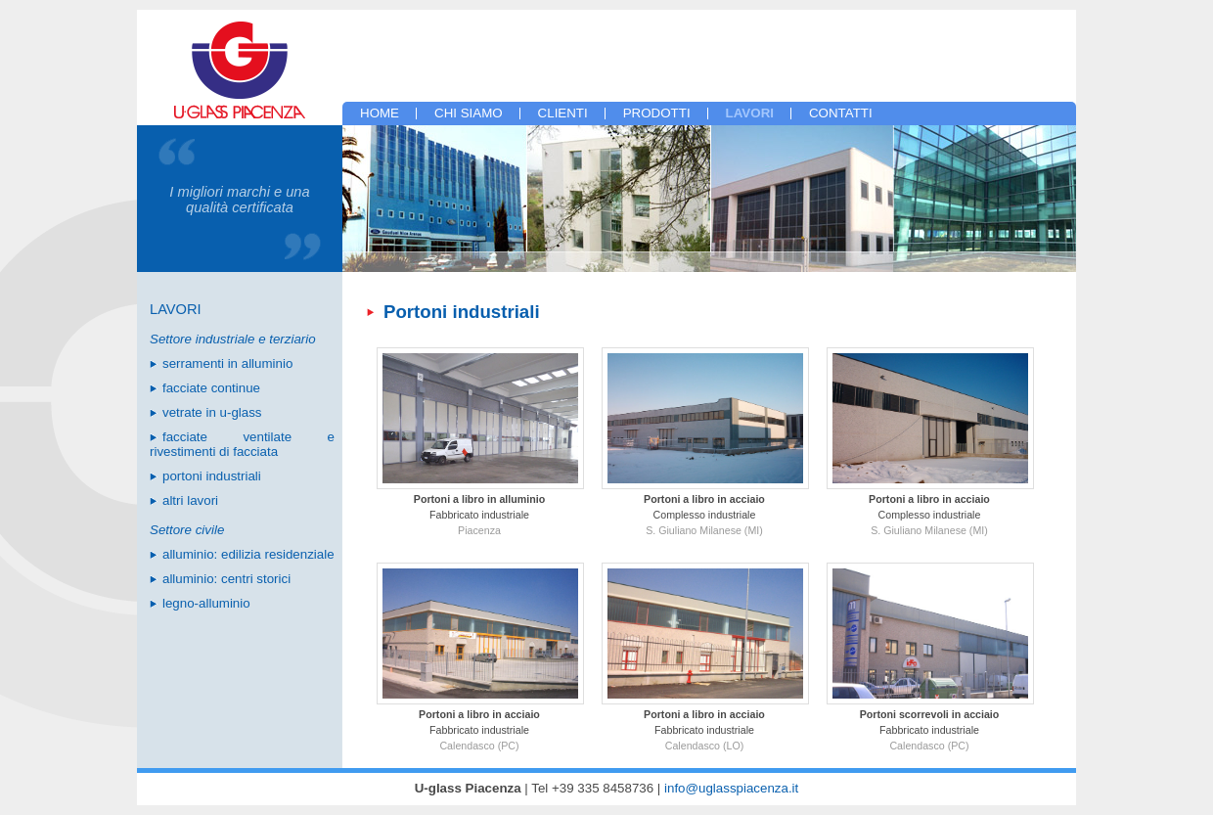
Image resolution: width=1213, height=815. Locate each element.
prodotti (657, 113)
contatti (841, 113)
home (379, 113)
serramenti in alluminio (227, 363)
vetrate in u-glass (212, 412)
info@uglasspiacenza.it (731, 788)
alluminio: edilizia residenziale (248, 554)
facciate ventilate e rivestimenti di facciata (242, 444)
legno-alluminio (206, 603)
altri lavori (190, 500)
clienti (563, 113)
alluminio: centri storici (226, 578)
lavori (750, 113)
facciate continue (211, 388)
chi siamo (468, 113)
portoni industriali (211, 476)
